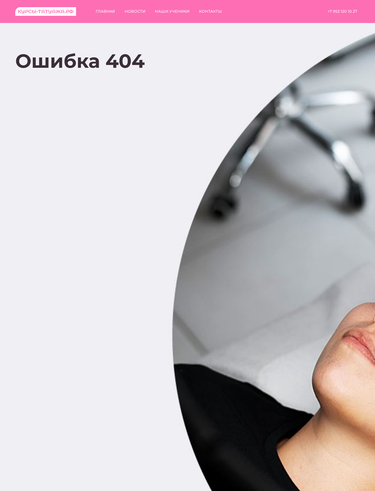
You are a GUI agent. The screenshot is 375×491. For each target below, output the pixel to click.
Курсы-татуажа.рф (46, 11)
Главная (105, 11)
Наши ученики (172, 11)
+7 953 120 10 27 (342, 11)
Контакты (210, 11)
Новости (135, 11)
